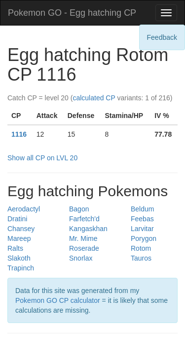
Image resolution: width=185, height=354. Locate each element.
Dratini (17, 219)
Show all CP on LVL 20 (42, 158)
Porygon (143, 238)
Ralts (15, 248)
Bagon (79, 209)
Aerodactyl (23, 209)
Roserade (84, 248)
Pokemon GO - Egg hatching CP (72, 13)
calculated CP (94, 98)
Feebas (142, 219)
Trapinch (20, 268)
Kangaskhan (88, 229)
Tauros (141, 258)
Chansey (21, 229)
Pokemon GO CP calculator (57, 300)
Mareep (19, 238)
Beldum (142, 209)
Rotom (141, 248)
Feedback (162, 37)
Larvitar (142, 229)
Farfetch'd (84, 219)
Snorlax (80, 258)
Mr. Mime (83, 238)
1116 (19, 134)
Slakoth (19, 258)
